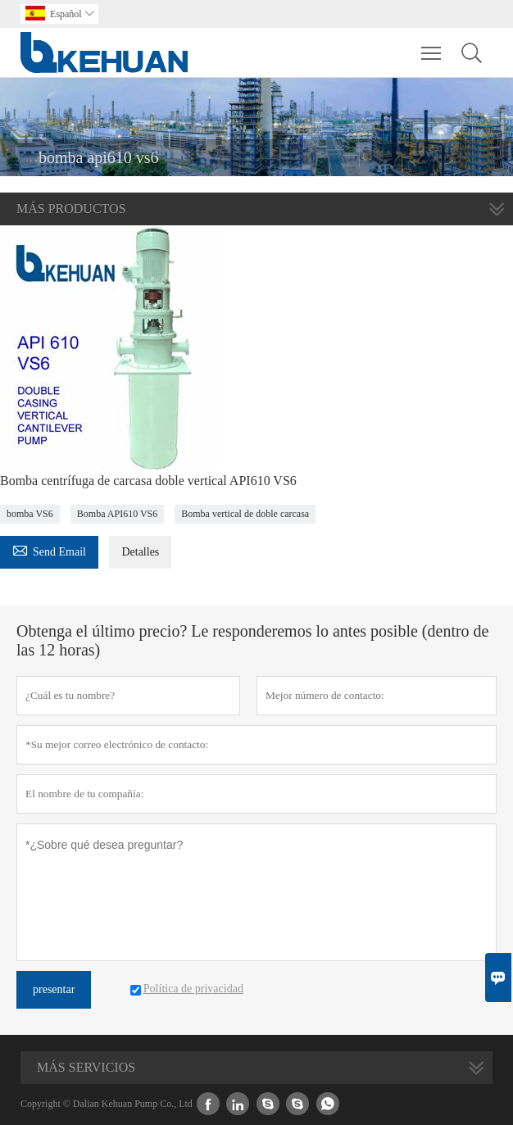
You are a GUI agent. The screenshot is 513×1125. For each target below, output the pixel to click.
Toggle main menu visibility (432, 45)
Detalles (140, 552)
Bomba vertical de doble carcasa (245, 513)
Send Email (49, 549)
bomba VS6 (30, 513)
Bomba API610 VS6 (117, 513)
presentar (54, 989)
